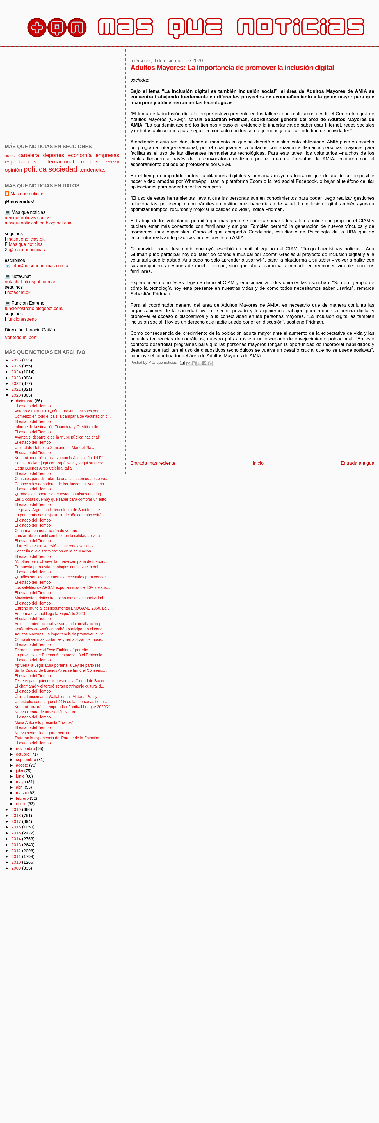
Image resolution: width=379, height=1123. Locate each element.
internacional (58, 162)
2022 (16, 383)
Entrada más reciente (152, 463)
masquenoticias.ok (26, 238)
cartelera (28, 155)
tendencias (92, 170)
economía (80, 155)
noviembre (26, 748)
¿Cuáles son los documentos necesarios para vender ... (62, 577)
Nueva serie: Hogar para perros (42, 733)
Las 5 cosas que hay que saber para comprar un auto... (62, 499)
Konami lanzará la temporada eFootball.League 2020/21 (63, 707)
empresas (107, 155)
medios (90, 162)
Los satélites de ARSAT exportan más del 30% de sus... (62, 587)
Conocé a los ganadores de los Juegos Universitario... (61, 484)
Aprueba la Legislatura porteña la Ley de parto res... (59, 665)
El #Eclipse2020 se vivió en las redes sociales (54, 546)
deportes (53, 155)
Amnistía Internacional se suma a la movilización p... (59, 624)
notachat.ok (19, 292)
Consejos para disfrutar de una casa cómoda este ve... (61, 479)
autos (10, 155)
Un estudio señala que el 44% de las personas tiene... (61, 702)
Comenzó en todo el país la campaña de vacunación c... (63, 416)
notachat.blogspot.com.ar (30, 281)
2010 (16, 862)
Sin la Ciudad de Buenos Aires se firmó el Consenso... (61, 670)
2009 (16, 868)
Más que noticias (27, 193)
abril (20, 787)
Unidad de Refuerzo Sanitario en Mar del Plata (54, 448)
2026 (16, 360)
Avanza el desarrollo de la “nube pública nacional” (57, 437)
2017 (16, 821)
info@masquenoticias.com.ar (41, 265)
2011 (16, 856)
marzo (22, 792)
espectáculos (20, 162)
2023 (16, 377)
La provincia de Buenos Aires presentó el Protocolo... (60, 655)
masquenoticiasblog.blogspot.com (39, 222)
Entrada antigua (357, 463)
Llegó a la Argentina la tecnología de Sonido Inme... (59, 510)
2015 (16, 832)
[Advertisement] (200, 415)
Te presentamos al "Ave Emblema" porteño (51, 650)
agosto (22, 765)
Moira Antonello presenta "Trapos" (44, 722)
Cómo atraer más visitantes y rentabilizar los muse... (59, 639)
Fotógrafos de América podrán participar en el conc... (60, 629)
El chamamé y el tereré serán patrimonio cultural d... (59, 686)
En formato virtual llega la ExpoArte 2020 (50, 614)
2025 (16, 365)
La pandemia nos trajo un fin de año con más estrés (59, 515)
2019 (16, 809)
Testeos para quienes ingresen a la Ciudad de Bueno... (62, 681)
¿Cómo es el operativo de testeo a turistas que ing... (59, 494)
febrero (23, 798)
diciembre (25, 401)
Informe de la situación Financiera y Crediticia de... (58, 427)
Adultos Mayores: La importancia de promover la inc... (61, 634)
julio (20, 771)
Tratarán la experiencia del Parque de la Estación (57, 738)
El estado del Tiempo (33, 406)
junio (21, 776)
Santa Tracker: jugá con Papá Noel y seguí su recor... (60, 463)
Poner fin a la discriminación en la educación (53, 551)
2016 (16, 827)
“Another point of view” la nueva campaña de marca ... (61, 562)
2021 (16, 389)
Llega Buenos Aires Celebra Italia (43, 468)
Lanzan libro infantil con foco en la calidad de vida (57, 536)
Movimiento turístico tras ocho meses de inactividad (59, 598)
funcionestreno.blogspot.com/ (34, 308)
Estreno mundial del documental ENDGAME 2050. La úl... (64, 608)
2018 (16, 815)
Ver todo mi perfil (21, 337)
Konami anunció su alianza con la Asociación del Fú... (61, 458)
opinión (13, 170)
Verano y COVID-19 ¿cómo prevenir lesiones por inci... (62, 411)
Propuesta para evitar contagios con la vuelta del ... (58, 567)
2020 (16, 395)
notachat (112, 162)
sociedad (63, 169)
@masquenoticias (27, 249)
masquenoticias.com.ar (28, 217)
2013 (16, 844)
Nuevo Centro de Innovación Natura (45, 712)
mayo (21, 782)
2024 (16, 371)
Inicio (258, 463)
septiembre (26, 759)
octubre (23, 754)
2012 (16, 850)
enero (22, 803)
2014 (16, 838)
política (35, 169)
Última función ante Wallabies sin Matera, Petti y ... (58, 697)
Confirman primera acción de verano (46, 531)
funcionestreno (22, 319)
